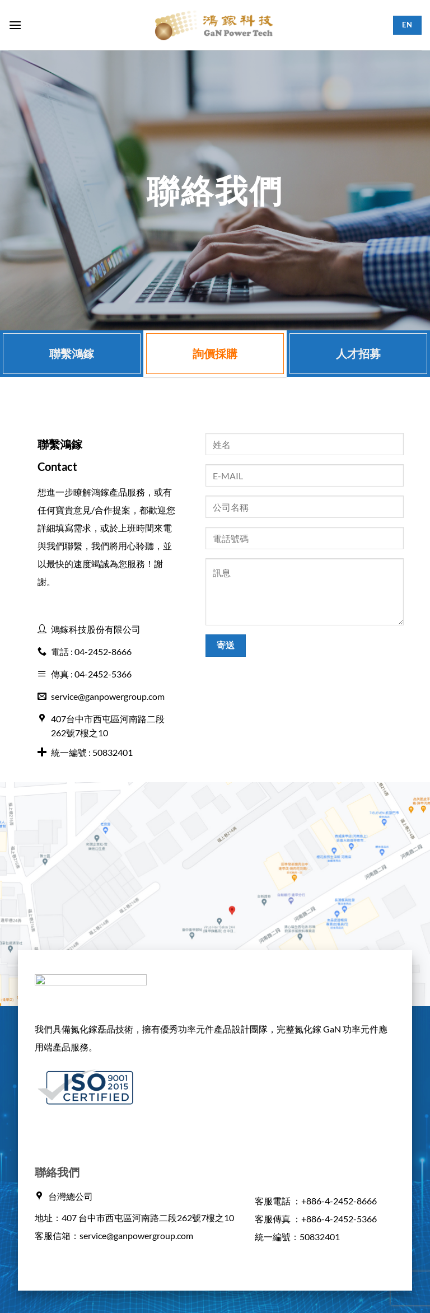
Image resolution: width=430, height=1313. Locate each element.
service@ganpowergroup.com (136, 1235)
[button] (15, 25)
